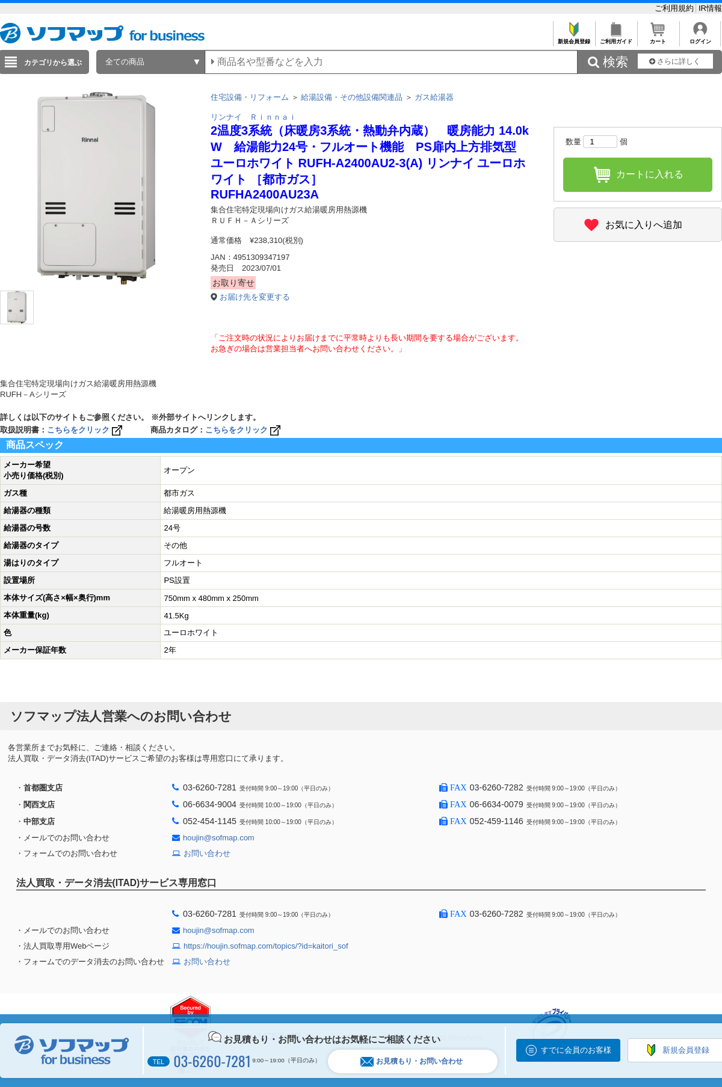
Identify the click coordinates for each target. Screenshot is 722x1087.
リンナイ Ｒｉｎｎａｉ (254, 117)
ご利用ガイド (615, 38)
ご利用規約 (675, 8)
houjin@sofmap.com (219, 837)
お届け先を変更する (255, 296)
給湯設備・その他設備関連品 (352, 97)
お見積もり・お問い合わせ (411, 1061)
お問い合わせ (207, 853)
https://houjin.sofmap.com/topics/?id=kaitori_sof (266, 945)
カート (657, 38)
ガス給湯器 (434, 97)
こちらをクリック (86, 429)
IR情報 (710, 8)
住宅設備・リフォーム (250, 97)
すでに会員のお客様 (576, 1050)
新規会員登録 (573, 38)
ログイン (700, 38)
